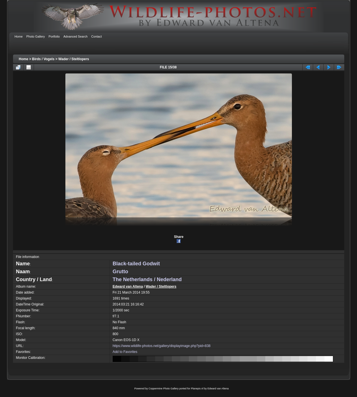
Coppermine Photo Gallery (164, 388)
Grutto (120, 271)
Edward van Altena (128, 286)
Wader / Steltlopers (73, 59)
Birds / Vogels (43, 59)
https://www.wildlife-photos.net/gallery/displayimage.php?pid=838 (162, 346)
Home (23, 59)
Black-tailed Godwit (136, 263)
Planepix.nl (197, 388)
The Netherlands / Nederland (147, 279)
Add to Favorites (125, 352)
